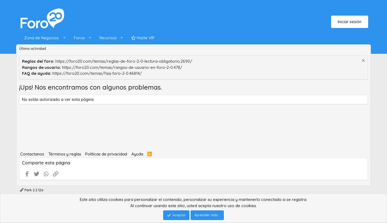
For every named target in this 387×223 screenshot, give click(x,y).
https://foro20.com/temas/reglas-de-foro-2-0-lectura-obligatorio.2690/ (123, 61)
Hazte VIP (143, 37)
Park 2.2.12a (31, 190)
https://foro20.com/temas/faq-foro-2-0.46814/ (97, 73)
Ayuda (137, 154)
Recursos (108, 37)
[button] (44, 38)
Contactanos (32, 154)
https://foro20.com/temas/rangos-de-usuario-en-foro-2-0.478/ (122, 67)
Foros (79, 37)
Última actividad (32, 48)
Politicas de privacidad (106, 154)
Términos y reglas (64, 154)
